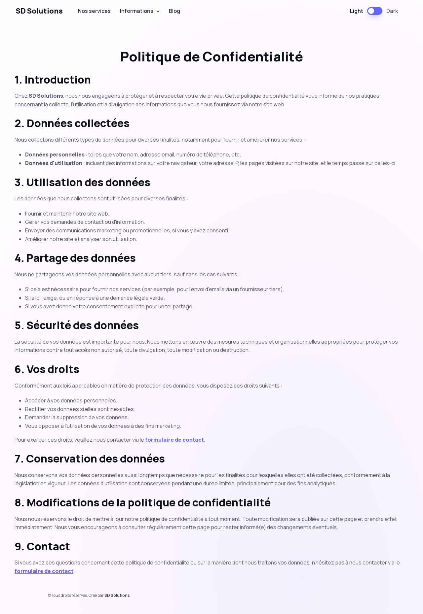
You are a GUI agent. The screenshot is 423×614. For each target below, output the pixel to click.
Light (356, 11)
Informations (136, 11)
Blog (174, 11)
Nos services (94, 11)
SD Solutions (39, 11)
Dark (392, 11)
